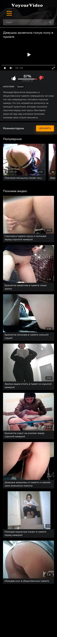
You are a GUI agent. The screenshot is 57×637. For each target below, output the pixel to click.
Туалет (20, 86)
